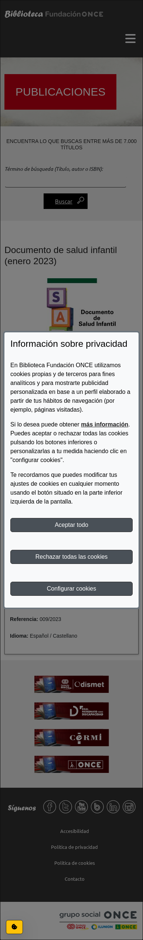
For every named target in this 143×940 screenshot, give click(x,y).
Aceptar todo (71, 525)
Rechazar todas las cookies (71, 557)
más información (104, 424)
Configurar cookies (71, 588)
